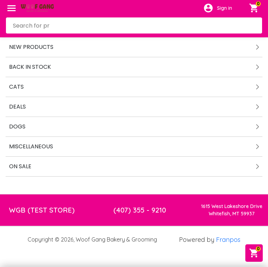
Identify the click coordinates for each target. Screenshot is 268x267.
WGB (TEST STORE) (42, 210)
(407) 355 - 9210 (139, 210)
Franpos (228, 240)
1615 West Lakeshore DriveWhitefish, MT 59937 (231, 210)
